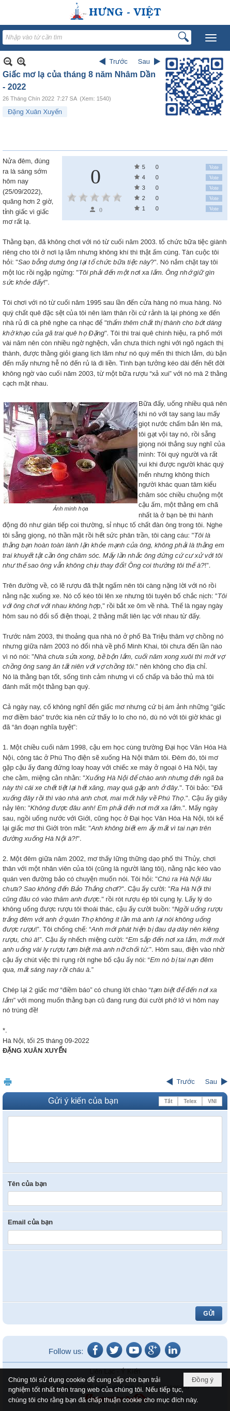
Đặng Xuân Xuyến (35, 112)
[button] (211, 38)
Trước (119, 61)
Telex (189, 1101)
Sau (144, 61)
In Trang (8, 1081)
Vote (214, 167)
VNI (212, 1101)
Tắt (168, 1101)
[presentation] (86, 1276)
